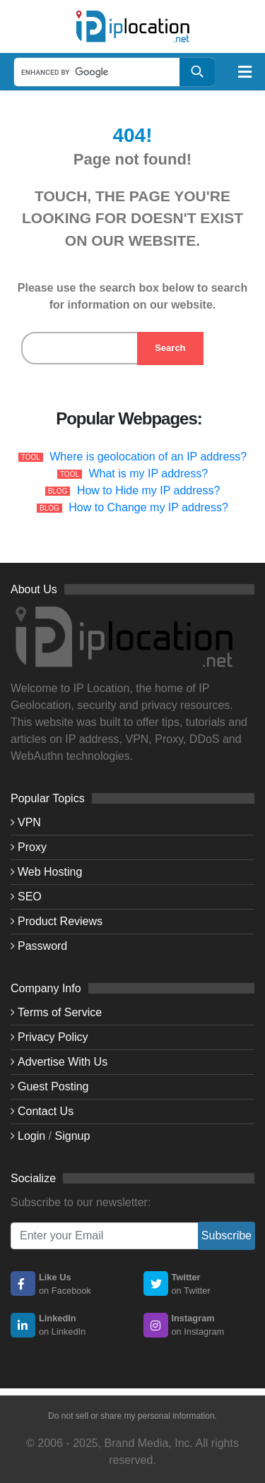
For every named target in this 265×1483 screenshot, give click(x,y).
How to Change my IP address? (148, 507)
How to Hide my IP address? (148, 490)
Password (42, 946)
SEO (30, 897)
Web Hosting (50, 872)
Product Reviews (60, 921)
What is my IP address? (148, 473)
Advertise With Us (62, 1062)
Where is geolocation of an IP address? (148, 457)
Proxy (32, 847)
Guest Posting (53, 1086)
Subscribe (226, 1235)
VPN (29, 822)
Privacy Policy (53, 1037)
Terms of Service (60, 1012)
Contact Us (45, 1111)
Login (31, 1136)
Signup (72, 1136)
